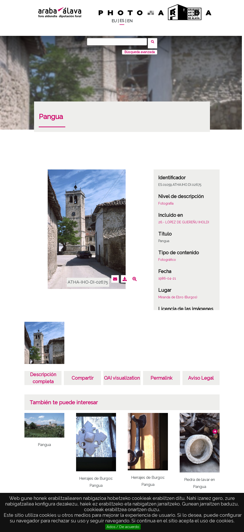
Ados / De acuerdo (123, 527)
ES (122, 21)
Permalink (161, 375)
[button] (215, 428)
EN (129, 21)
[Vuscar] (118, 41)
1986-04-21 (167, 275)
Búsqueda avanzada (139, 49)
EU (114, 21)
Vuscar (154, 41)
